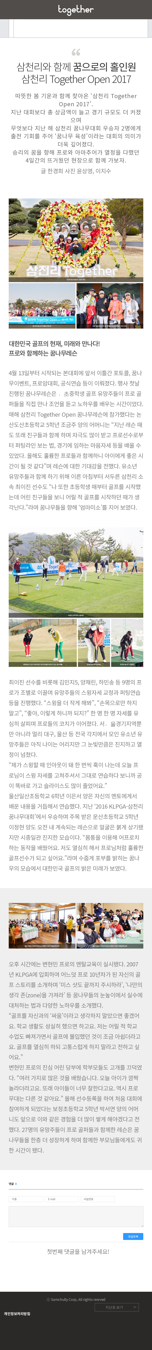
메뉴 (9, 9)
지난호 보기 (114, 1307)
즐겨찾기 (142, 9)
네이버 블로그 (133, 1298)
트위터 (125, 1298)
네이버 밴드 (140, 1298)
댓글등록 (133, 1236)
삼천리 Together (76, 10)
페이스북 (118, 1298)
